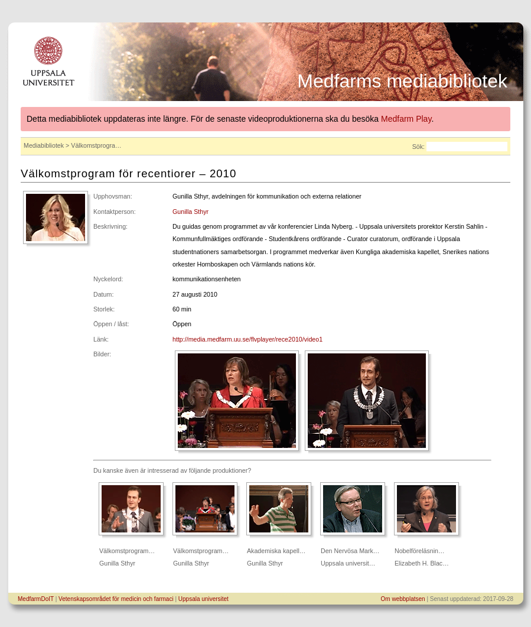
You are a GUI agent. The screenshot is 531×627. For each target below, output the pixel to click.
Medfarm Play (406, 119)
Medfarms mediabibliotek (402, 81)
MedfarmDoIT (36, 599)
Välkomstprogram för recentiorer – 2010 (128, 173)
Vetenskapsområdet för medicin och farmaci (116, 599)
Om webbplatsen (403, 599)
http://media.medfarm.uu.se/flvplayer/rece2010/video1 (247, 339)
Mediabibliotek (44, 145)
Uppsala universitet (203, 599)
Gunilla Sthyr (190, 211)
